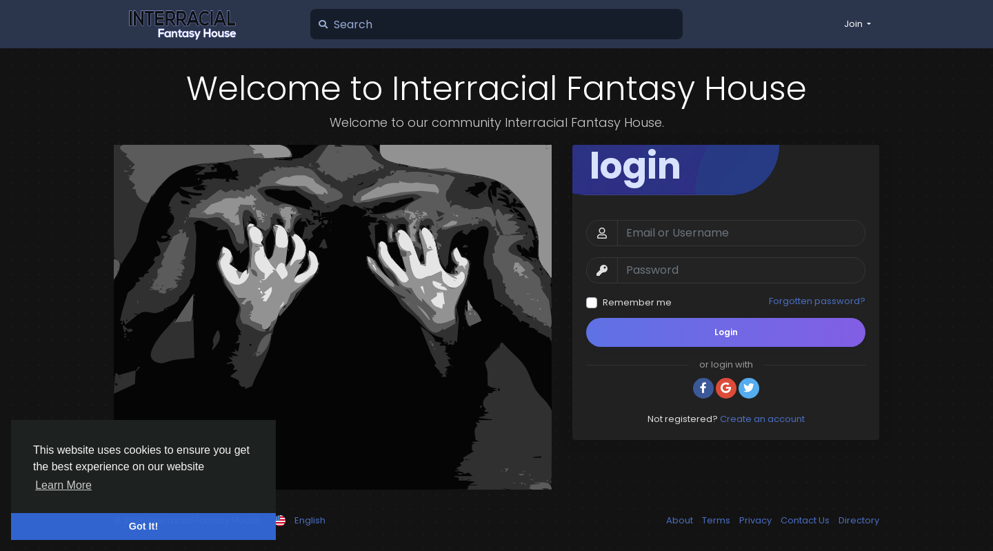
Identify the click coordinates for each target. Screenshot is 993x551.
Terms (717, 520)
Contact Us (806, 520)
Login (726, 332)
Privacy (756, 520)
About (680, 520)
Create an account (762, 418)
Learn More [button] (63, 485)
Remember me (637, 302)
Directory (859, 520)
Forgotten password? (817, 301)
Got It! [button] (143, 526)
